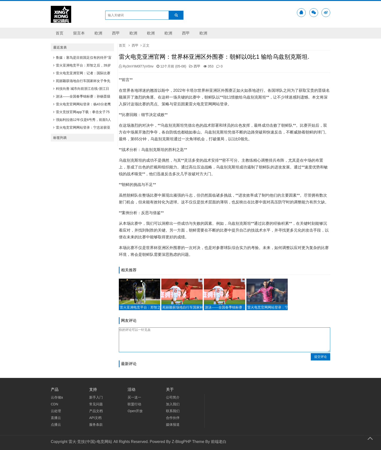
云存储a (57, 397)
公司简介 (173, 397)
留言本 (79, 33)
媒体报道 (173, 424)
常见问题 (96, 404)
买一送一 (134, 397)
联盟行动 (134, 404)
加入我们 (173, 404)
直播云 (56, 418)
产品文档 (96, 411)
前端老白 (218, 442)
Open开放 (135, 411)
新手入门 (96, 397)
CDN (54, 404)
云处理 (56, 411)
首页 (59, 33)
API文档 (95, 418)
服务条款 (96, 424)
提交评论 (320, 356)
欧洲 (98, 33)
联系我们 (173, 411)
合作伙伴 (173, 418)
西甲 (116, 33)
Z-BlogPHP (181, 442)
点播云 (56, 424)
